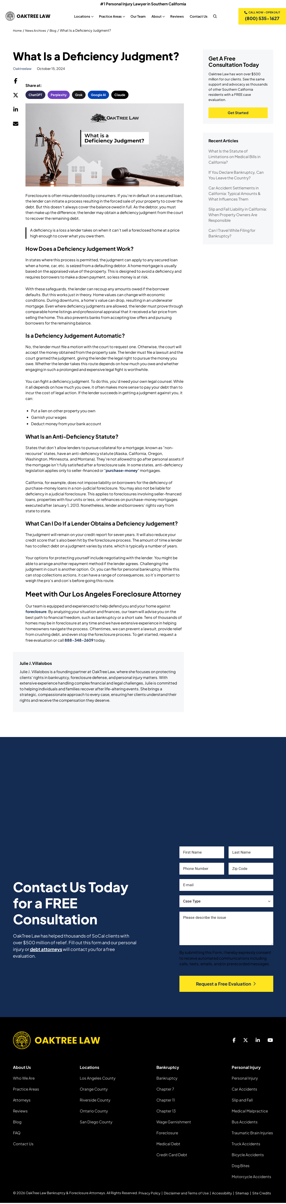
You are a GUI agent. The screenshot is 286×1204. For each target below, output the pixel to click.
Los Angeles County (98, 1079)
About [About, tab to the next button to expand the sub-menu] (156, 17)
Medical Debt (168, 1144)
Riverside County (95, 1101)
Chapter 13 (166, 1112)
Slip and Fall (242, 1101)
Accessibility (222, 1194)
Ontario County (94, 1112)
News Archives (38, 31)
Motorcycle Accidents (251, 1177)
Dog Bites (241, 1166)
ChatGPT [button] (35, 96)
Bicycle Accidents (248, 1155)
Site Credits (261, 1194)
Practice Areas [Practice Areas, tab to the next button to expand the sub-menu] (109, 17)
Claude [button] (119, 96)
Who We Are (24, 1079)
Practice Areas (26, 1090)
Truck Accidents (246, 1144)
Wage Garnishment (173, 1122)
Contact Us (23, 1144)
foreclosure (35, 612)
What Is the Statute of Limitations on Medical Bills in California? (234, 158)
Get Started (238, 114)
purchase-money (122, 471)
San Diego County (96, 1122)
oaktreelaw (22, 69)
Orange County (94, 1090)
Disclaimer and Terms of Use (186, 1194)
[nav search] (214, 17)
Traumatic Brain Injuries (252, 1133)
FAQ (17, 1133)
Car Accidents (244, 1090)
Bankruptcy (166, 1079)
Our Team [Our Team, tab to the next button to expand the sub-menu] (137, 17)
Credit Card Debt (171, 1155)
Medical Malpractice (250, 1112)
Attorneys (22, 1101)
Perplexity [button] (59, 96)
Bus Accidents (245, 1122)
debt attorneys (46, 950)
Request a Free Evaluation (226, 985)
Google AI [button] (98, 96)
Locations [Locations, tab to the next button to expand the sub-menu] (82, 17)
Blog (57, 31)
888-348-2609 (79, 641)
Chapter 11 (165, 1101)
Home (18, 31)
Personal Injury (245, 1079)
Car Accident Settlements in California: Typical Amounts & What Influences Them (234, 195)
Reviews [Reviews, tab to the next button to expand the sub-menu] (176, 17)
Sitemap (242, 1194)
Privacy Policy (149, 1194)
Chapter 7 (165, 1090)
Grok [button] (78, 96)
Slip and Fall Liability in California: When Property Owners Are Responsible (237, 216)
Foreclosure (167, 1133)
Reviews (20, 1112)
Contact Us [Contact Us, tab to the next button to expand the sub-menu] (198, 17)
